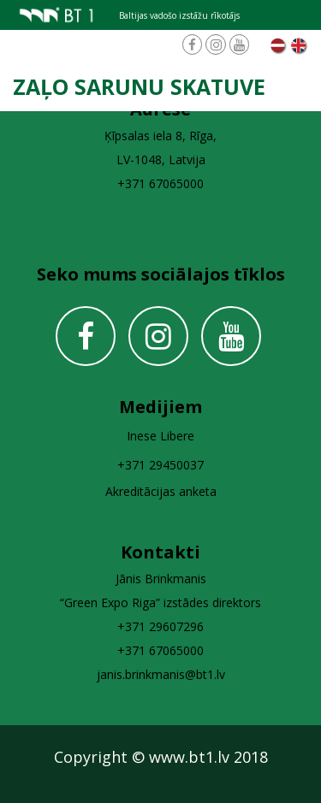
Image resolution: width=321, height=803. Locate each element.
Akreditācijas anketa (161, 491)
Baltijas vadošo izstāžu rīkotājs (179, 15)
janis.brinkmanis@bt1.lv (161, 674)
